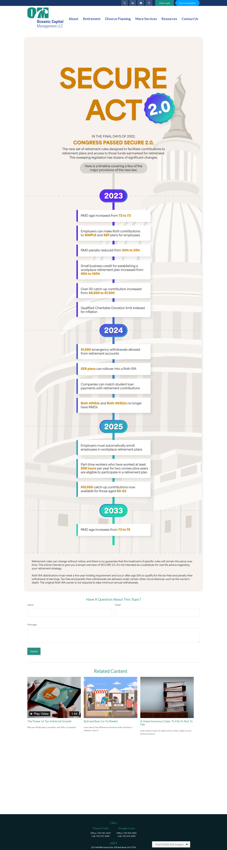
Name (30, 604)
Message (32, 624)
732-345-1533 (104, 833)
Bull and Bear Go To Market (101, 721)
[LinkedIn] (132, 3)
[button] (73, 18)
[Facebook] (149, 3)
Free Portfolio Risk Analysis (169, 844)
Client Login (164, 3)
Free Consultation (187, 3)
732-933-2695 (130, 833)
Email (118, 604)
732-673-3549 (128, 836)
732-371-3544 (102, 836)
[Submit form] (33, 651)
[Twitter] (124, 3)
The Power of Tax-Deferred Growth (49, 721)
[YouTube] (140, 3)
